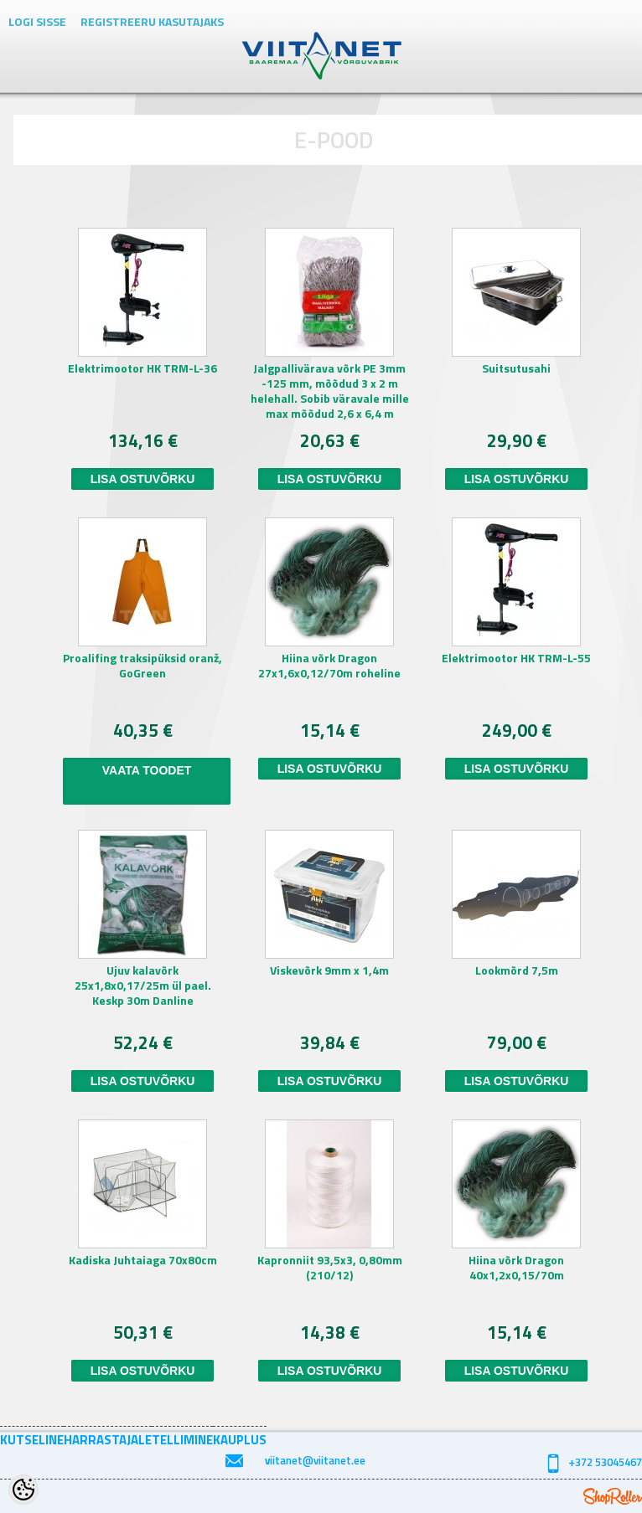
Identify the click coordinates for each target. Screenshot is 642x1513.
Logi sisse (37, 21)
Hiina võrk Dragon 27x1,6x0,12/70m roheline (329, 666)
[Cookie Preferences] (23, 1489)
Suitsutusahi (516, 369)
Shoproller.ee (612, 1496)
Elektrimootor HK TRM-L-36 (142, 369)
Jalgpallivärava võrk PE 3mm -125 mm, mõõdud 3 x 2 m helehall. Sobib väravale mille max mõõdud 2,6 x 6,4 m (330, 391)
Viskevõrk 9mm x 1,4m (329, 971)
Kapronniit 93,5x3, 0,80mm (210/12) (329, 1268)
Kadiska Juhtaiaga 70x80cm (143, 1261)
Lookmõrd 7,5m (516, 971)
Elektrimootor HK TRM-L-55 (516, 658)
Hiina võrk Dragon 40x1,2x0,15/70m (516, 1268)
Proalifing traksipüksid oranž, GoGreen (142, 666)
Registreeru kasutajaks (152, 21)
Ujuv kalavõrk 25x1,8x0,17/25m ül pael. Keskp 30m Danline (143, 986)
